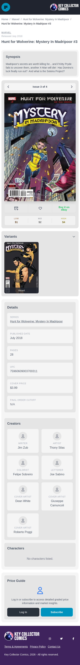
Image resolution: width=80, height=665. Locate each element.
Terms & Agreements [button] (16, 646)
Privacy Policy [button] (38, 646)
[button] (40, 147)
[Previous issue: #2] (8, 86)
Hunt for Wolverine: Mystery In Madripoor (36, 321)
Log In (23, 612)
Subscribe (57, 612)
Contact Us (54, 646)
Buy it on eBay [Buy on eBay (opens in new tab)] (64, 208)
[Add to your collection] (16, 208)
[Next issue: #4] (72, 86)
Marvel (6, 32)
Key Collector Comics (16, 654)
